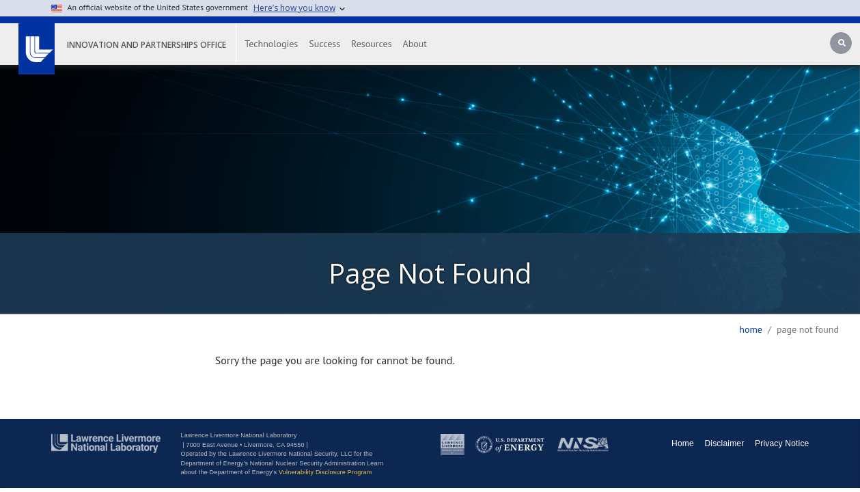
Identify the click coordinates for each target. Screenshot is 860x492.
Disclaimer (724, 443)
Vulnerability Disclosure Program (325, 472)
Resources (390, 44)
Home (750, 329)
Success (343, 44)
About (433, 44)
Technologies (289, 44)
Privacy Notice (782, 443)
